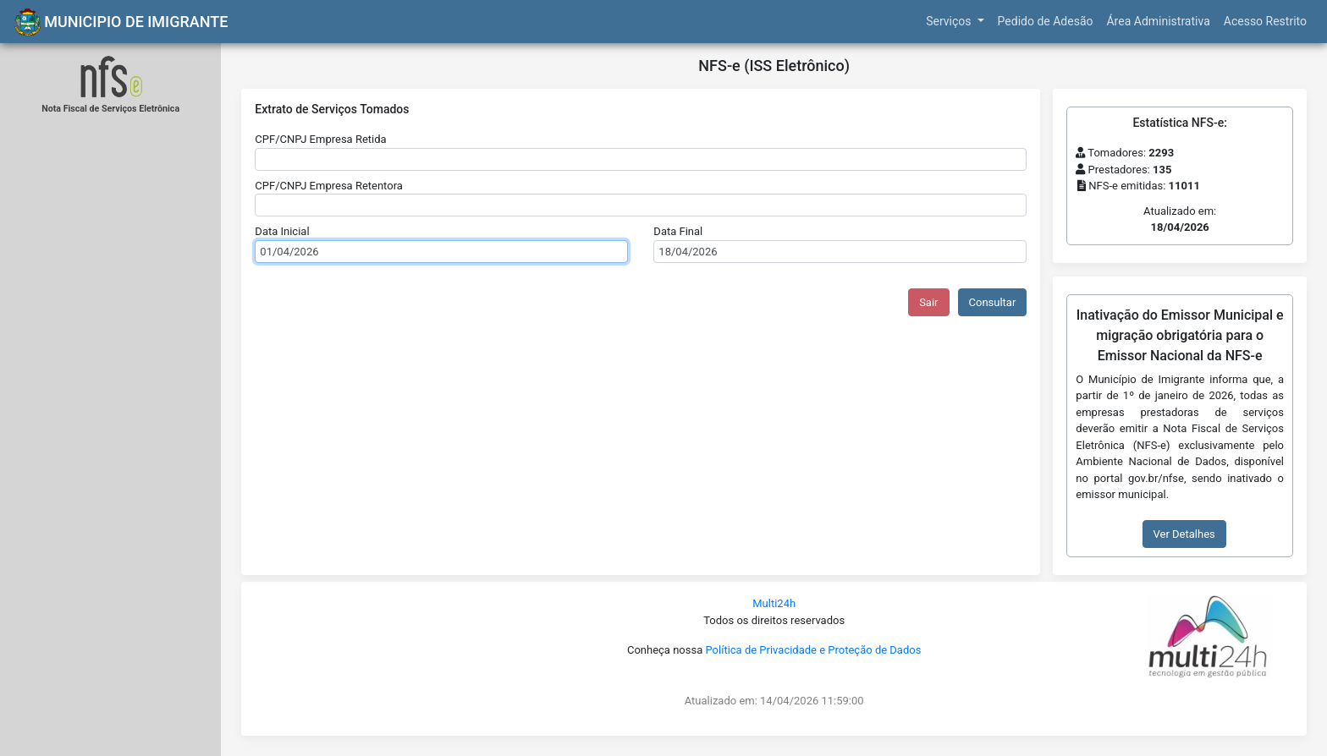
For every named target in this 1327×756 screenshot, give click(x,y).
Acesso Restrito (1265, 21)
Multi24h (774, 603)
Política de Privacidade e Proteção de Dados (813, 650)
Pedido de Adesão (1045, 21)
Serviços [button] (950, 21)
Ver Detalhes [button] (1184, 534)
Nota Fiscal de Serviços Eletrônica (110, 108)
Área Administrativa (1157, 21)
